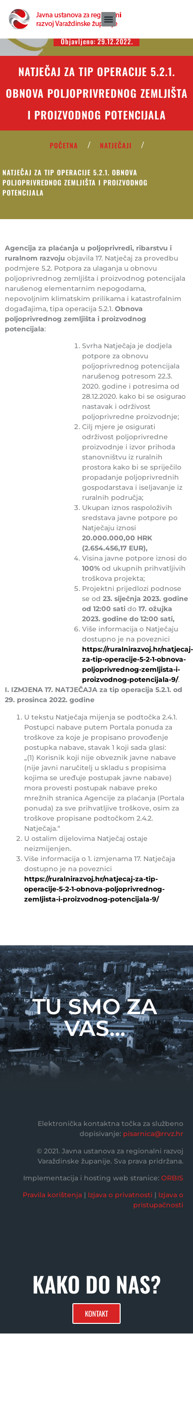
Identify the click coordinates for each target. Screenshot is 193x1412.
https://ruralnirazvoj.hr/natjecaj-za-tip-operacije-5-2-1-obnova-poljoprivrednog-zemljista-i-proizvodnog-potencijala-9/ (94, 889)
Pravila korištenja (52, 1194)
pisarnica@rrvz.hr (153, 1133)
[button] (108, 19)
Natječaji (116, 145)
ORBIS (172, 1178)
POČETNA (64, 145)
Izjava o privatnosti (120, 1194)
